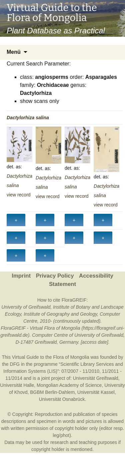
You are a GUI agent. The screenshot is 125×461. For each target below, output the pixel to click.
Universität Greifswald (95, 378)
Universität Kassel (96, 392)
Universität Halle (17, 385)
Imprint (21, 276)
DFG (15, 364)
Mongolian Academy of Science (69, 385)
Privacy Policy (55, 276)
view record (19, 194)
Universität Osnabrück (62, 399)
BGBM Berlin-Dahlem (52, 392)
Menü (14, 52)
